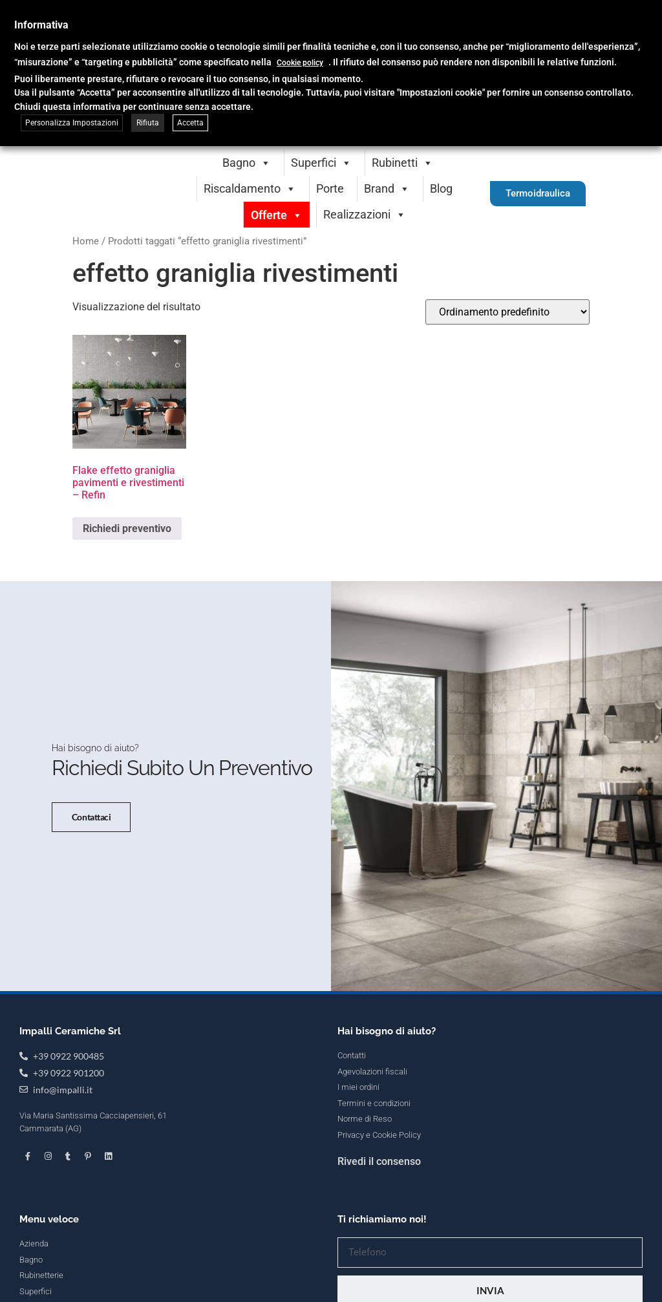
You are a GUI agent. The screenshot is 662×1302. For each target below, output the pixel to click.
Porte (330, 188)
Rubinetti (402, 162)
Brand (387, 188)
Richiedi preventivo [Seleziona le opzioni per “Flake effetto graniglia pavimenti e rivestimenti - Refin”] (127, 528)
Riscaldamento (250, 188)
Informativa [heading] (41, 25)
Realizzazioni (364, 214)
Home (85, 241)
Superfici (321, 162)
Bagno (246, 162)
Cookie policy (300, 62)
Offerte (277, 215)
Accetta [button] (190, 122)
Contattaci (86, 839)
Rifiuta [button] (147, 122)
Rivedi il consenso (379, 1207)
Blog (441, 188)
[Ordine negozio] (507, 312)
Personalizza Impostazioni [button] (71, 122)
